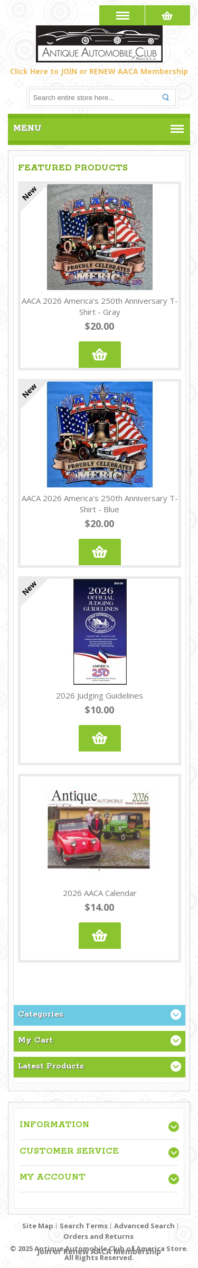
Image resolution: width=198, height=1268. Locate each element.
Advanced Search (144, 1225)
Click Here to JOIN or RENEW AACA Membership (99, 71)
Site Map (37, 1225)
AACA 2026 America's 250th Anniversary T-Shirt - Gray (100, 306)
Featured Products (73, 168)
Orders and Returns (98, 1236)
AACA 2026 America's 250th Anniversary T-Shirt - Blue (100, 503)
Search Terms (84, 1225)
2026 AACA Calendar (100, 892)
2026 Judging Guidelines (99, 695)
